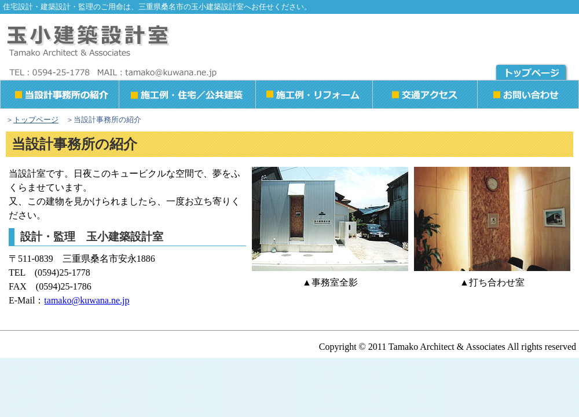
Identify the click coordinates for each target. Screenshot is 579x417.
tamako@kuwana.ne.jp (86, 300)
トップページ (35, 120)
